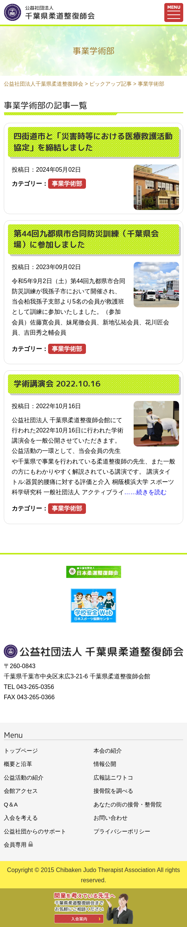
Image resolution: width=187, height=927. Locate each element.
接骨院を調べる (113, 791)
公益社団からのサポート (35, 831)
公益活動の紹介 (24, 777)
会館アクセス (21, 791)
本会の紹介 (108, 750)
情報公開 (105, 764)
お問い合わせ (111, 817)
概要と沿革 (18, 764)
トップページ (21, 750)
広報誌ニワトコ (113, 777)
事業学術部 (67, 183)
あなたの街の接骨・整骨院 (128, 804)
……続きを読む (145, 492)
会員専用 (18, 844)
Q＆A (11, 804)
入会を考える (21, 817)
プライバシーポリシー (122, 831)
